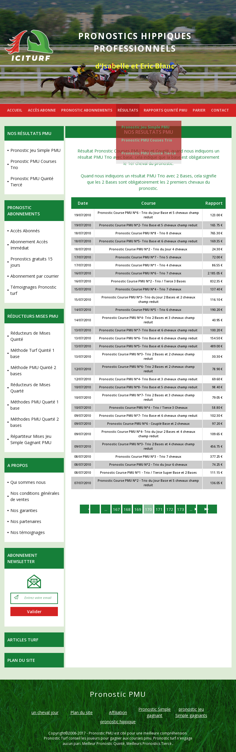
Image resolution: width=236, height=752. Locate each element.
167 (114, 509)
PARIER (199, 110)
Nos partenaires (25, 521)
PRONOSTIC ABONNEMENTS (86, 110)
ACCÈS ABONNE (42, 110)
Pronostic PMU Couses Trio (146, 140)
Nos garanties (23, 510)
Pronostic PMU (101, 733)
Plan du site (21, 660)
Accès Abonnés (25, 230)
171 (159, 509)
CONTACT (220, 110)
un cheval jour (44, 712)
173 (182, 509)
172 (171, 509)
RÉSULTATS (128, 110)
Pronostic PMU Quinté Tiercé (148, 153)
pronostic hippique (118, 721)
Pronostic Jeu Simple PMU (145, 127)
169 (137, 509)
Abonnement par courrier (34, 276)
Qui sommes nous (28, 482)
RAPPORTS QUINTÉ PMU (165, 110)
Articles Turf (22, 640)
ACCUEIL (14, 110)
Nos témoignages (27, 532)
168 (125, 509)
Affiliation (118, 712)
